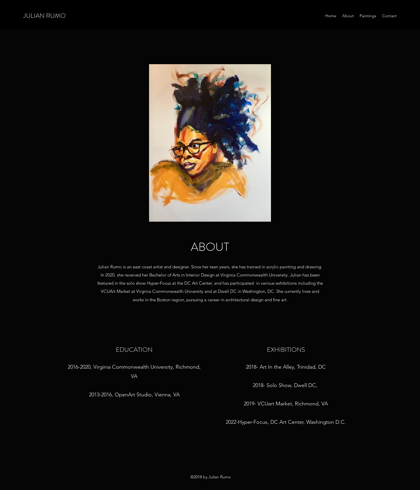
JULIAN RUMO (44, 15)
